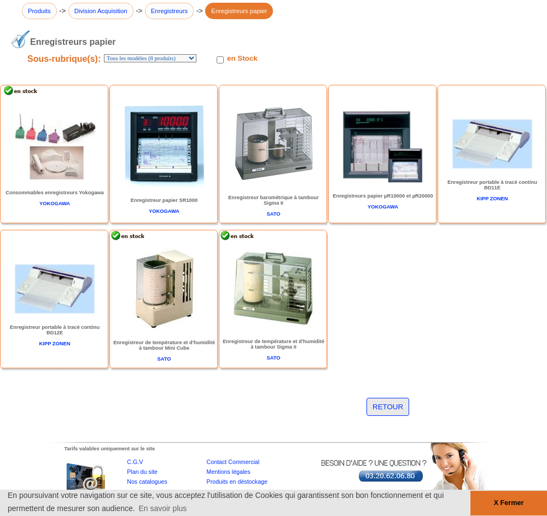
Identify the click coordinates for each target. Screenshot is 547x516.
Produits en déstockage (237, 481)
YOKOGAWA (54, 203)
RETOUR (388, 407)
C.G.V (135, 462)
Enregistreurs (169, 11)
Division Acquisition (100, 11)
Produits (39, 11)
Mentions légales (229, 471)
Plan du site (142, 471)
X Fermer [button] (509, 503)
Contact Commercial (233, 462)
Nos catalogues (147, 481)
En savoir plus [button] (162, 508)
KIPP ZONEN (492, 198)
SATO (273, 214)
